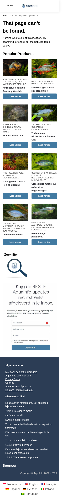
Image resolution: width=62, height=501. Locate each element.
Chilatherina (10, 224)
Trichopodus (39, 125)
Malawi (18, 127)
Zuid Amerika (9, 82)
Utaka (6, 132)
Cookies (9, 382)
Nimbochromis (10, 125)
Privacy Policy (12, 379)
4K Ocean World (14, 415)
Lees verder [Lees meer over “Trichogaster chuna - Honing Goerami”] (15, 196)
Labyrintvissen (40, 129)
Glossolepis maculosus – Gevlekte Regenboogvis (44, 187)
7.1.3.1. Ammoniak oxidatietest (21, 440)
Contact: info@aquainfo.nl (19, 390)
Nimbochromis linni (13, 135)
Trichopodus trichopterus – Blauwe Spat (43, 136)
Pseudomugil (39, 223)
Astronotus (9, 79)
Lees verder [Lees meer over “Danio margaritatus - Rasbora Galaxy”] (44, 96)
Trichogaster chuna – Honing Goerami (14, 183)
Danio (35, 81)
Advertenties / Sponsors (18, 386)
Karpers (48, 81)
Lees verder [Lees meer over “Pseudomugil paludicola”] (44, 242)
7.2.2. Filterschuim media (18, 411)
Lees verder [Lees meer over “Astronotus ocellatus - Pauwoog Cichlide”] (15, 96)
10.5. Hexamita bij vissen (18, 445)
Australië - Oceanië (13, 226)
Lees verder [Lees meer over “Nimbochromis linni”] (15, 145)
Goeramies (37, 127)
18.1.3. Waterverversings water (22, 457)
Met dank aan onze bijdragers (21, 372)
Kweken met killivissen (17, 419)
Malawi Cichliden (12, 129)
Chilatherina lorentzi (13, 234)
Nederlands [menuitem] (14, 484)
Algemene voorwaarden (18, 375)
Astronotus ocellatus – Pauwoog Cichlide (15, 89)
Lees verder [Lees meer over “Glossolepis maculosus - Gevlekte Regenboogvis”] (44, 196)
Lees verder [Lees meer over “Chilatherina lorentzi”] (15, 242)
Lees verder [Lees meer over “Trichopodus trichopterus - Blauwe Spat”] (44, 145)
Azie (41, 81)
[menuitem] (12, 484)
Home (5, 15)
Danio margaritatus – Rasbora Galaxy (43, 89)
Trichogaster (10, 173)
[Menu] (8, 6)
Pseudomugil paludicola (39, 235)
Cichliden (22, 79)
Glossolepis (38, 173)
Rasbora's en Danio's (43, 84)
